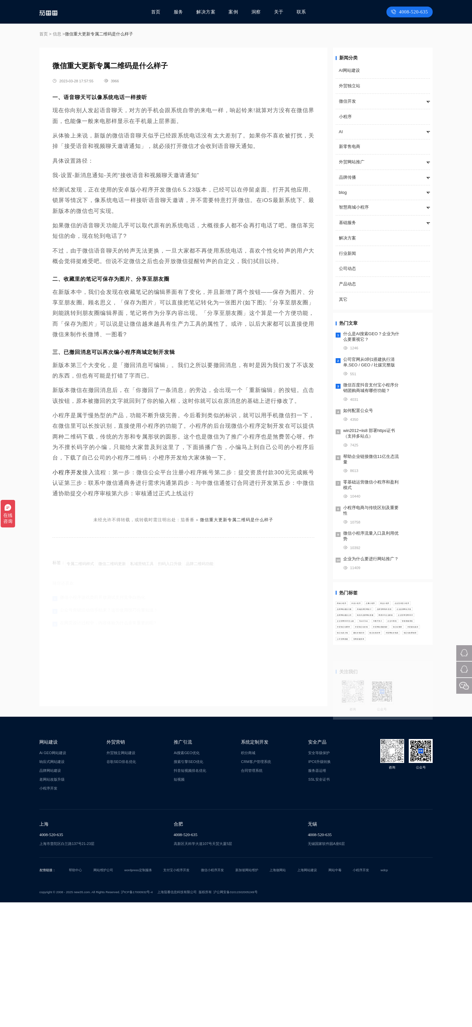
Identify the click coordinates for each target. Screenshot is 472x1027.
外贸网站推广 (351, 161)
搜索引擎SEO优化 (188, 886)
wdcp (384, 994)
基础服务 (347, 222)
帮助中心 (75, 994)
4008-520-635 (410, 11)
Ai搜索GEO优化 (187, 877)
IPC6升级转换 (319, 886)
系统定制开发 (254, 866)
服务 (180, 11)
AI (341, 131)
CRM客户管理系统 (256, 886)
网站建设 (48, 866)
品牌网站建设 (50, 895)
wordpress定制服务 (138, 994)
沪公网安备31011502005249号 (235, 1016)
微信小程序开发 (212, 994)
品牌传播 (347, 177)
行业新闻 (347, 253)
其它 (343, 299)
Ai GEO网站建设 (52, 877)
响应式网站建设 (52, 886)
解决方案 (207, 11)
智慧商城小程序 (354, 207)
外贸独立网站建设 (121, 877)
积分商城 (248, 877)
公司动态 (347, 268)
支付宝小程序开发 (176, 994)
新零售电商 (349, 146)
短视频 (179, 904)
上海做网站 (277, 994)
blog (343, 192)
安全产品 (317, 866)
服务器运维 (317, 895)
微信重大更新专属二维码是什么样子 (236, 519)
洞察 (256, 11)
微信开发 (347, 101)
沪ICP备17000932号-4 (137, 1016)
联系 (301, 11)
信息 (57, 33)
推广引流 (183, 866)
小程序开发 (67, 472)
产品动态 (347, 283)
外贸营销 (116, 866)
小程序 (345, 116)
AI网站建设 (349, 70)
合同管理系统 (252, 895)
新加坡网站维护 (246, 994)
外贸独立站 (349, 85)
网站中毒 (335, 994)
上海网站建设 (307, 994)
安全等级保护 (319, 877)
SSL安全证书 (318, 904)
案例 (234, 11)
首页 (158, 11)
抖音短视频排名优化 (190, 895)
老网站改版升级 (52, 904)
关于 (279, 11)
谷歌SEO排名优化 (121, 886)
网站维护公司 (103, 994)
